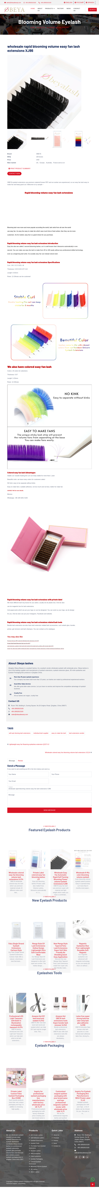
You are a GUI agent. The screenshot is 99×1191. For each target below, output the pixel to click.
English (68, 2)
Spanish (90, 2)
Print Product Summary (19, 168)
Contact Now (14, 173)
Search (92, 9)
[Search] (86, 9)
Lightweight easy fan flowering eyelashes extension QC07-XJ (29, 744)
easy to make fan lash (59, 733)
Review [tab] (20, 761)
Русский (79, 2)
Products (49, 8)
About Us (40, 9)
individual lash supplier (40, 733)
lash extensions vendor (76, 733)
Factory (60, 8)
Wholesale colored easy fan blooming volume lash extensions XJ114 (67, 752)
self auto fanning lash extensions (19, 733)
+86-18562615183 (17, 708)
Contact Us (76, 9)
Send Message (49, 810)
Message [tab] (12, 761)
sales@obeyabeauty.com (19, 714)
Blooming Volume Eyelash (58, 27)
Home (33, 8)
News (69, 8)
